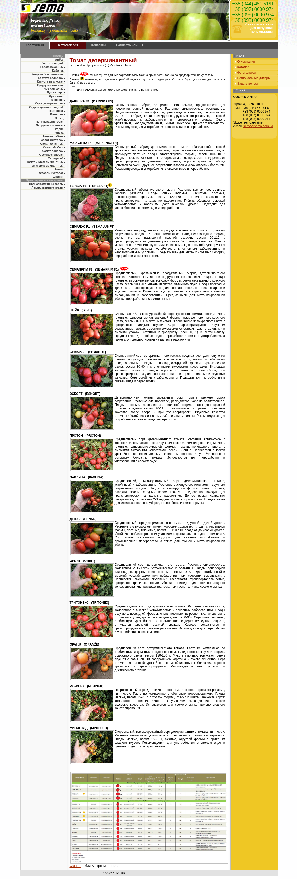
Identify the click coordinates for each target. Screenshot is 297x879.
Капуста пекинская (50, 81)
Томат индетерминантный (44, 161)
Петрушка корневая (50, 125)
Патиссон (57, 114)
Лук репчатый (54, 88)
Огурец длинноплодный (46, 107)
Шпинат (58, 176)
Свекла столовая (51, 154)
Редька (59, 132)
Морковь (57, 99)
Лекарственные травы (48, 187)
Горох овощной (52, 63)
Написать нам (127, 45)
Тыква (59, 169)
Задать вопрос (248, 83)
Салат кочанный (52, 143)
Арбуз (59, 59)
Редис (59, 129)
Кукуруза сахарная (50, 85)
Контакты (98, 45)
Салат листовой (52, 140)
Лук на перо (55, 92)
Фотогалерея (68, 45)
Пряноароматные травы (46, 183)
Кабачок (57, 70)
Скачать (75, 866)
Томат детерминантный (47, 165)
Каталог (243, 67)
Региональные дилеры (253, 78)
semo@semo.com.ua (258, 126)
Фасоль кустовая (51, 172)
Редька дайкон (53, 136)
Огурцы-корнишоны (49, 103)
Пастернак (56, 110)
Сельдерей (56, 158)
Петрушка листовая (50, 121)
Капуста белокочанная (48, 74)
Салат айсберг (53, 147)
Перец (59, 118)
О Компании (246, 61)
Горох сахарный (52, 66)
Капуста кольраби (50, 77)
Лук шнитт (56, 96)
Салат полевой (53, 151)
